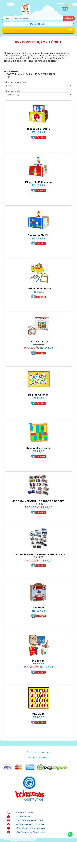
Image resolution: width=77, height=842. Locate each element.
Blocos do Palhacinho (38, 182)
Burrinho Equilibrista (38, 288)
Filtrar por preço (12, 91)
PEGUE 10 (38, 714)
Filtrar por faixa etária (15, 82)
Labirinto (38, 607)
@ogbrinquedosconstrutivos (30, 828)
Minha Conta (37, 24)
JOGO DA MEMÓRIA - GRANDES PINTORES (38, 501)
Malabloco (38, 660)
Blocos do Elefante (38, 129)
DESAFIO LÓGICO (38, 341)
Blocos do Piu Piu (38, 235)
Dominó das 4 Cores (38, 448)
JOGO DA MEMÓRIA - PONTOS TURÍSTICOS (38, 554)
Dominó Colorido (38, 395)
